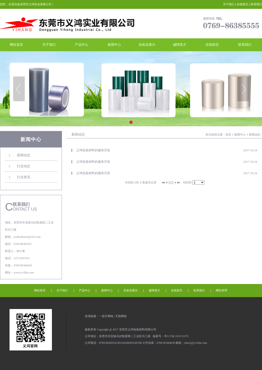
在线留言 (242, 4)
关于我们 (228, 4)
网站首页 (16, 44)
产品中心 (81, 44)
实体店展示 (147, 44)
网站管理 (221, 290)
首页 (228, 134)
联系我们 (256, 4)
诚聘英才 (179, 44)
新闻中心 (114, 44)
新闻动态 (254, 134)
